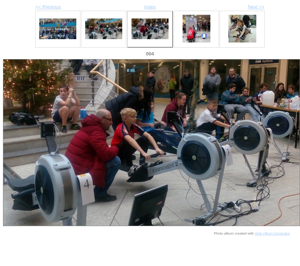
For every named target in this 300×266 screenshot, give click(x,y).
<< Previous (48, 7)
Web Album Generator (272, 233)
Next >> (256, 7)
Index (150, 7)
